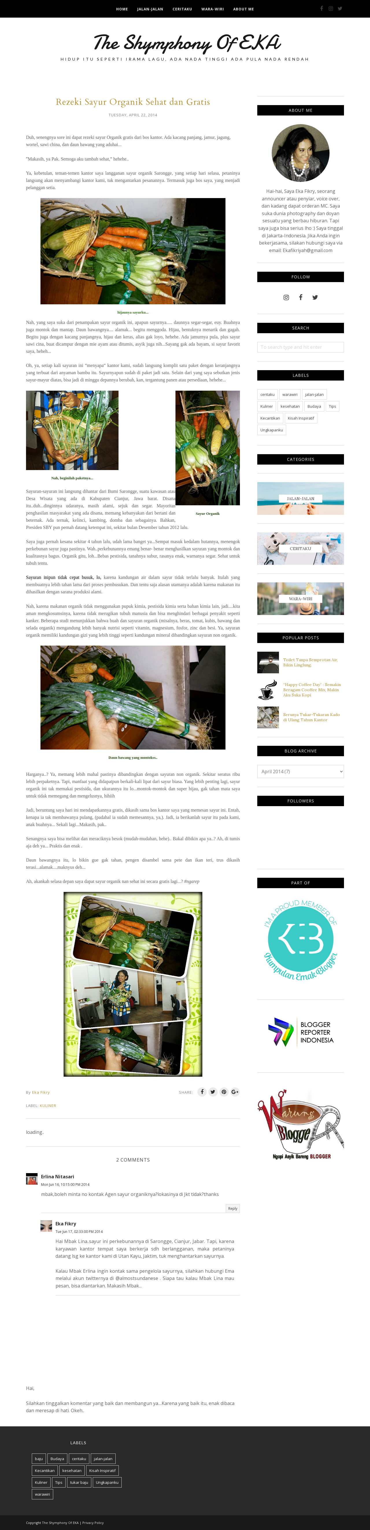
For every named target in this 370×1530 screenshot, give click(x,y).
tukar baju (79, 1482)
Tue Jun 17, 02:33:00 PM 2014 (79, 1231)
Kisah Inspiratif (301, 418)
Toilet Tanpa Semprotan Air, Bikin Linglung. (310, 662)
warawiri (289, 394)
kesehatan (290, 406)
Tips (332, 406)
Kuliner (48, 1105)
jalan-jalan (314, 394)
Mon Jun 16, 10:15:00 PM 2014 (65, 1184)
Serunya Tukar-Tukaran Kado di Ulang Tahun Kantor (311, 717)
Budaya (314, 406)
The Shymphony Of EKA (185, 42)
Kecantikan (270, 418)
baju (39, 1458)
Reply (232, 1208)
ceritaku (267, 394)
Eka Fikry (66, 1223)
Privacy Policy (93, 1522)
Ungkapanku (271, 430)
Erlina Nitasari (57, 1176)
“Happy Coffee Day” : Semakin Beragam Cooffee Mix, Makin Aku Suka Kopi (312, 690)
